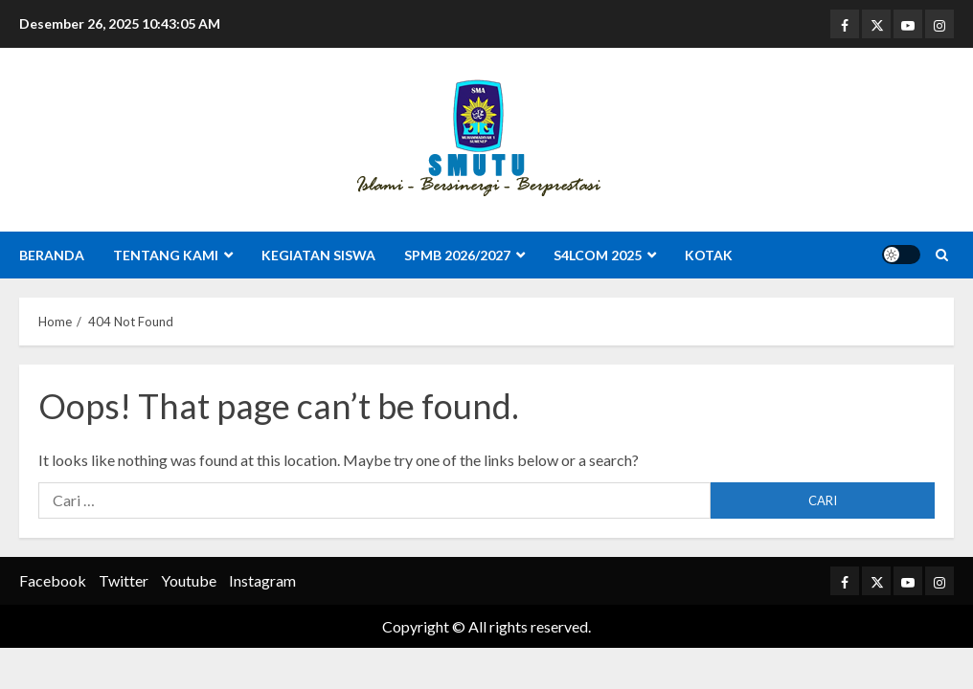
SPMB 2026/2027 (457, 255)
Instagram (262, 580)
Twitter (123, 580)
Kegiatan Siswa (318, 255)
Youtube (188, 580)
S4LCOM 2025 (598, 255)
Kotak (709, 255)
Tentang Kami (165, 255)
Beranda (51, 255)
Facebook (52, 580)
